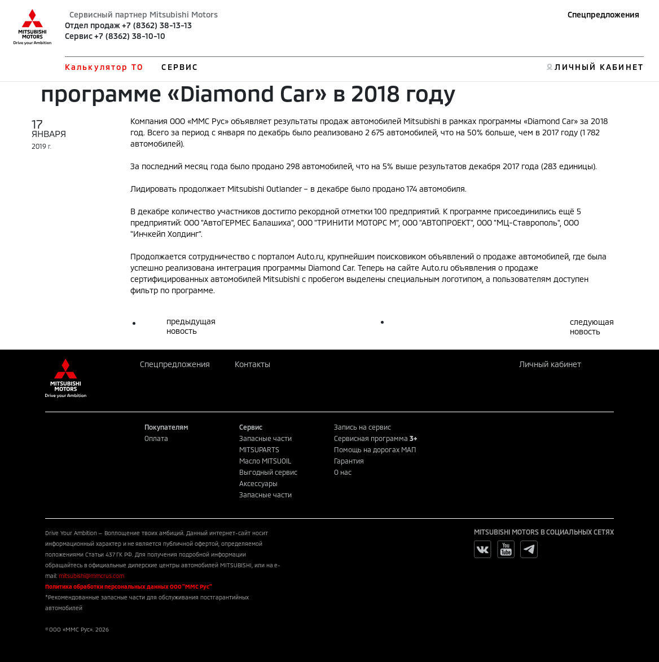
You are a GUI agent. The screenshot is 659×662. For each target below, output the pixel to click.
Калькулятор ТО (104, 67)
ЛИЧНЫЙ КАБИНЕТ (599, 67)
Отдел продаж (92, 25)
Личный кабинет (550, 364)
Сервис (79, 36)
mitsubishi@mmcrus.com (91, 575)
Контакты (252, 364)
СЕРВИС (179, 67)
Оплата (156, 438)
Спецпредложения (603, 14)
